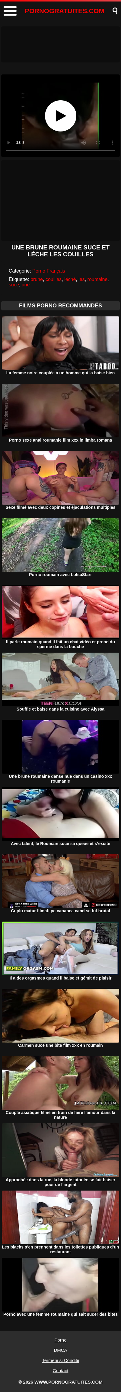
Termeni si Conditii (60, 1360)
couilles (54, 279)
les (81, 279)
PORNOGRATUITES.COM (64, 11)
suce (14, 284)
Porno (60, 1339)
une (26, 284)
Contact (60, 1370)
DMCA (60, 1350)
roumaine (98, 279)
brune (36, 279)
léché (70, 279)
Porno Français (48, 270)
